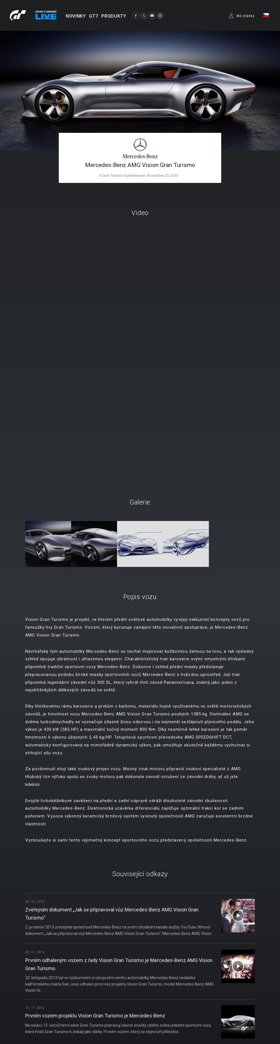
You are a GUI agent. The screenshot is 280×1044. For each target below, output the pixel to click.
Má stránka (246, 16)
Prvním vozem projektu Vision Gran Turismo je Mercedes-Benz (95, 1016)
